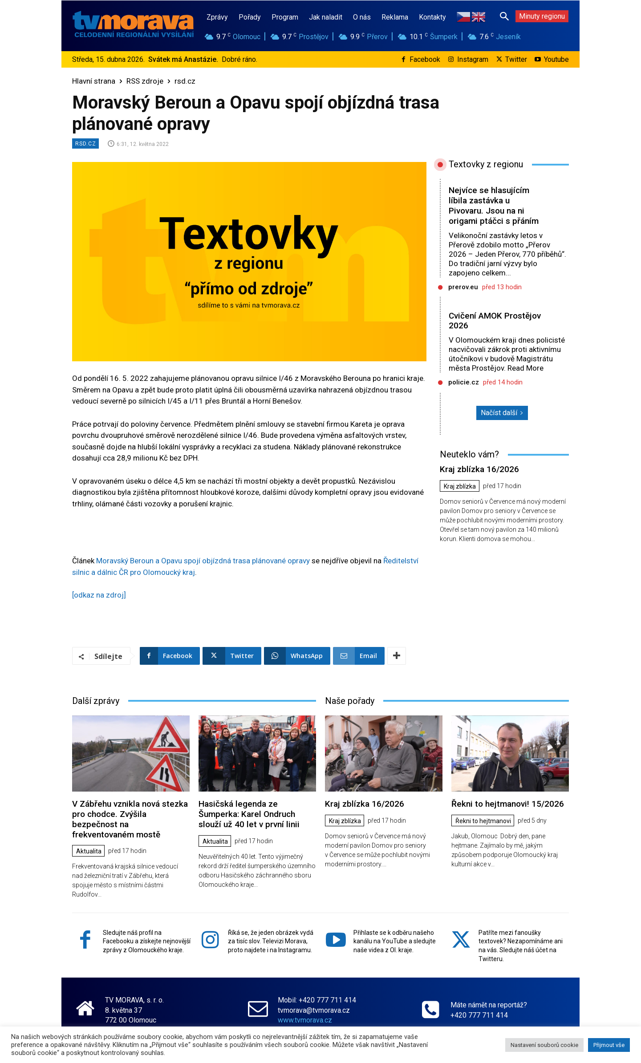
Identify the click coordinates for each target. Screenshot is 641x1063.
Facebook (425, 59)
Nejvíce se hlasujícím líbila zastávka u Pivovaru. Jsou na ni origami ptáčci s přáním (494, 205)
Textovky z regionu (486, 164)
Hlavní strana (93, 81)
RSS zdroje (144, 81)
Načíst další (502, 412)
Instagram (472, 59)
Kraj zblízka (460, 486)
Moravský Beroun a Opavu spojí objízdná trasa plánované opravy (203, 560)
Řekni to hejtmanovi (483, 821)
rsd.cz (184, 81)
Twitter (516, 59)
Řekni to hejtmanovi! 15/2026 (507, 804)
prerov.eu (463, 287)
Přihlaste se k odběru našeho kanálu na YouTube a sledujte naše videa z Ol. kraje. (394, 941)
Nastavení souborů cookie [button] (544, 1045)
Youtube (556, 59)
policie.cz (463, 382)
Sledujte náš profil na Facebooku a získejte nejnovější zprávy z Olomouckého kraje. (147, 941)
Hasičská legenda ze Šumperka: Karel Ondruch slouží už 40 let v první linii (249, 814)
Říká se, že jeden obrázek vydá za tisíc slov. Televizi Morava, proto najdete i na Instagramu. (270, 941)
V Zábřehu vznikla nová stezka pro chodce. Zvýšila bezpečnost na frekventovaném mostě (130, 819)
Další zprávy (95, 700)
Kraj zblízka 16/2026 (479, 469)
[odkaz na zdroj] (99, 594)
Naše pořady (349, 700)
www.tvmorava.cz (305, 1020)
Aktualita (88, 851)
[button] (504, 16)
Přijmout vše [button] (609, 1045)
